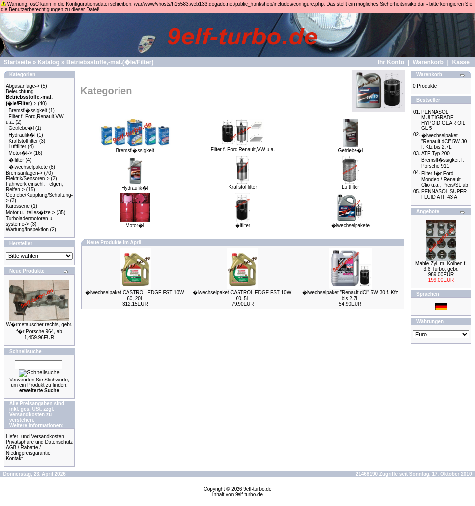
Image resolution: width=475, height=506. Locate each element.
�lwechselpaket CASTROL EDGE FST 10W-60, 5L (243, 295)
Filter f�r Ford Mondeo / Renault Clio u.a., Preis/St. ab (444, 179)
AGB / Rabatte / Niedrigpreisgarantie (28, 450)
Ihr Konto (391, 62)
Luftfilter (18, 146)
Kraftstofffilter (23, 141)
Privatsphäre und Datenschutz (39, 442)
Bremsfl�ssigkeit (28, 110)
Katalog (49, 62)
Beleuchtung (20, 91)
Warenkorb (428, 62)
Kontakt (14, 458)
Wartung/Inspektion (27, 229)
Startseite (17, 62)
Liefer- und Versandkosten (35, 436)
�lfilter (16, 160)
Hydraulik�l (22, 135)
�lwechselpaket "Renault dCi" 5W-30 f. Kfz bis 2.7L (350, 295)
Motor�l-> (20, 153)
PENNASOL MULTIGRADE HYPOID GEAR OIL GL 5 (443, 120)
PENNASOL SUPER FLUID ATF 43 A (444, 194)
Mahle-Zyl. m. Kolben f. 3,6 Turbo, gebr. (441, 266)
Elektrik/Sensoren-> (28, 178)
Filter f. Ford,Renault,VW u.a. (243, 147)
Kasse (461, 62)
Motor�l (135, 222)
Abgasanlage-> (23, 86)
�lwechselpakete (28, 167)
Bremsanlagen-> (24, 173)
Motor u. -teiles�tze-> (30, 212)
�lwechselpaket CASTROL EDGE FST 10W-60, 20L (135, 295)
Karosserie (18, 206)
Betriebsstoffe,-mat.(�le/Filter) (109, 62)
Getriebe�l (21, 128)
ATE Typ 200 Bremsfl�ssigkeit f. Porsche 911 (442, 160)
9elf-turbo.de (257, 489)
